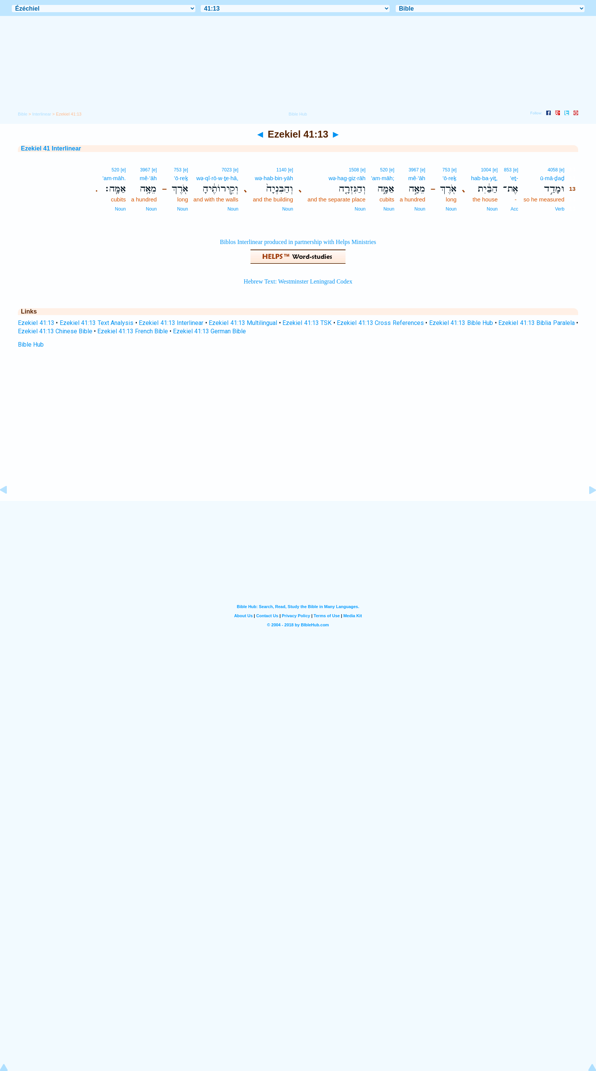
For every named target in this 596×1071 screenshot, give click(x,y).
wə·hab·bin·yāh (274, 178)
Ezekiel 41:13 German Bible (209, 331)
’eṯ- (514, 178)
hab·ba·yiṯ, (484, 178)
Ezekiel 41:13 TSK (306, 322)
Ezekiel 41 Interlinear (51, 148)
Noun (492, 209)
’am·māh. (114, 178)
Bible (22, 114)
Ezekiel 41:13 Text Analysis (97, 322)
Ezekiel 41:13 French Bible (132, 331)
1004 (486, 170)
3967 (414, 170)
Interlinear (41, 114)
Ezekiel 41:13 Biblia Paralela (536, 322)
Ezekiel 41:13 (36, 322)
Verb (559, 209)
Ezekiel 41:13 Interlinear (171, 322)
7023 (227, 170)
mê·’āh (416, 178)
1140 (281, 170)
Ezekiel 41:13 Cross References (380, 322)
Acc (514, 209)
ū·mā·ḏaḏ (552, 178)
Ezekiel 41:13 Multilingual (243, 322)
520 (384, 170)
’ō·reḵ (449, 178)
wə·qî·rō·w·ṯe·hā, (218, 178)
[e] (561, 170)
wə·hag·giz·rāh (346, 178)
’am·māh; (383, 178)
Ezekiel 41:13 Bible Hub (461, 322)
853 (508, 170)
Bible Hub (31, 344)
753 (446, 170)
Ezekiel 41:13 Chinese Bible (55, 331)
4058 (553, 170)
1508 (354, 170)
